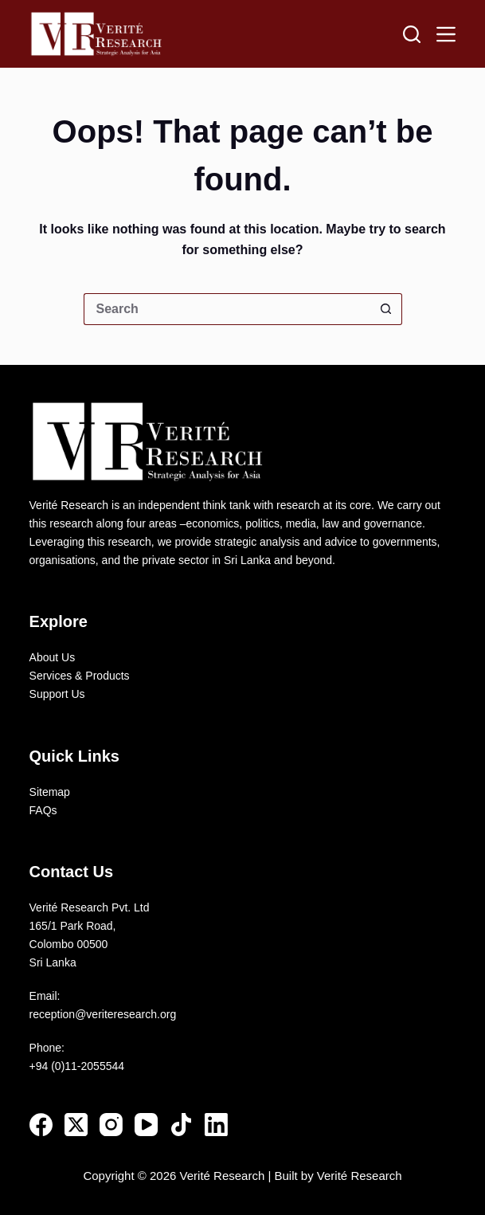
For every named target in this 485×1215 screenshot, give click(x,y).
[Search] (411, 34)
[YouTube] (146, 1124)
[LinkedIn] (216, 1124)
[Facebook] (41, 1124)
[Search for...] (227, 309)
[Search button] (386, 309)
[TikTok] (181, 1124)
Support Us (57, 694)
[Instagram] (111, 1124)
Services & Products (79, 675)
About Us (52, 657)
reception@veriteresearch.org (103, 1014)
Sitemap (49, 792)
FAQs (43, 810)
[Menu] (446, 34)
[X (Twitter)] (76, 1124)
